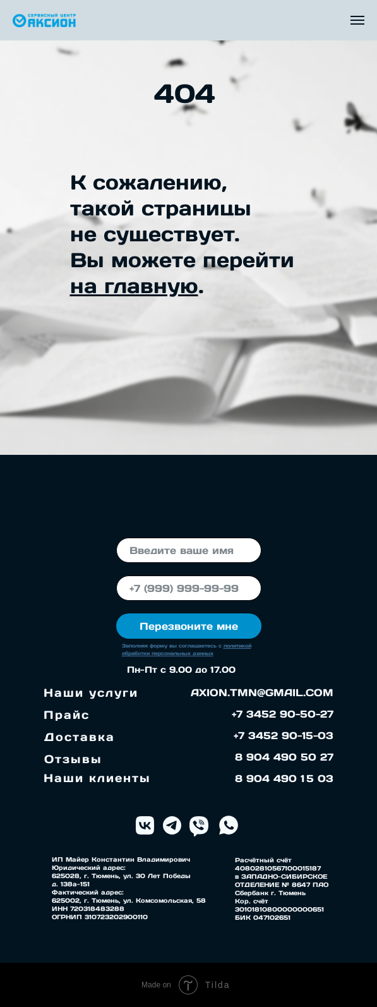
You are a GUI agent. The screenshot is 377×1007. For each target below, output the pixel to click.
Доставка (79, 737)
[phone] (188, 588)
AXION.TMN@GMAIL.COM (262, 692)
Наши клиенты (97, 778)
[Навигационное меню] (357, 20)
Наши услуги (91, 692)
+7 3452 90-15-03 (283, 735)
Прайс (67, 715)
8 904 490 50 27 (284, 757)
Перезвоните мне (189, 626)
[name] (188, 550)
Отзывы (73, 759)
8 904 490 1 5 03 (284, 778)
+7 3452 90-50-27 (282, 714)
